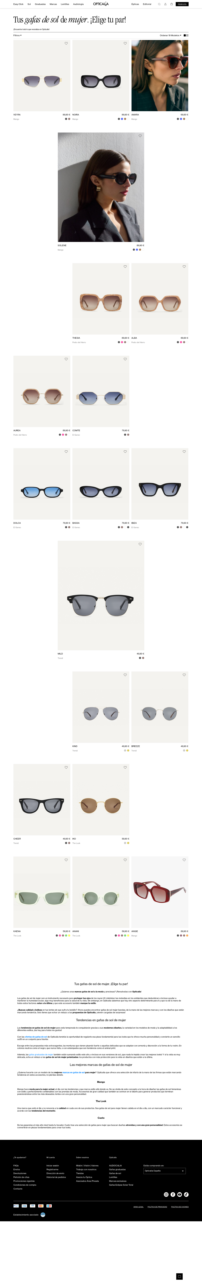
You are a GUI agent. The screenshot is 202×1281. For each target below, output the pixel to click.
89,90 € (66, 116)
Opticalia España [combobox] (153, 1230)
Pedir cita (182, 4)
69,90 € (184, 116)
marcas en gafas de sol (89, 1112)
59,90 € (125, 840)
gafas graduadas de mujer (47, 1086)
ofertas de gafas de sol (41, 1060)
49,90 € (140, 655)
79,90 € (125, 432)
